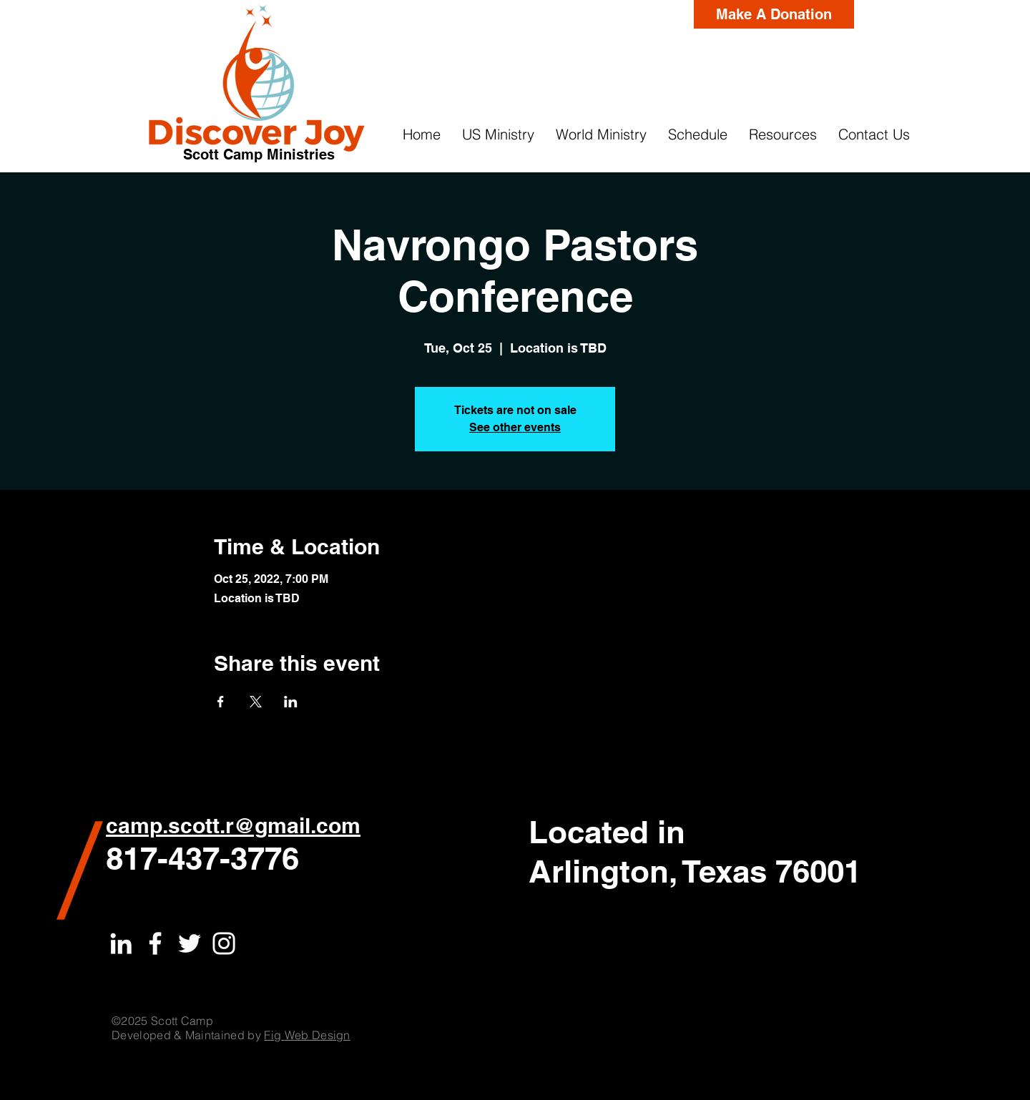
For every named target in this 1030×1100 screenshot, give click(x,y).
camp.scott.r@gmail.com (233, 825)
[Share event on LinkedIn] (291, 701)
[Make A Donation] (774, 14)
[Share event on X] (256, 701)
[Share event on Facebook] (220, 701)
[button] (498, 134)
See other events (515, 427)
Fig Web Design (307, 1035)
